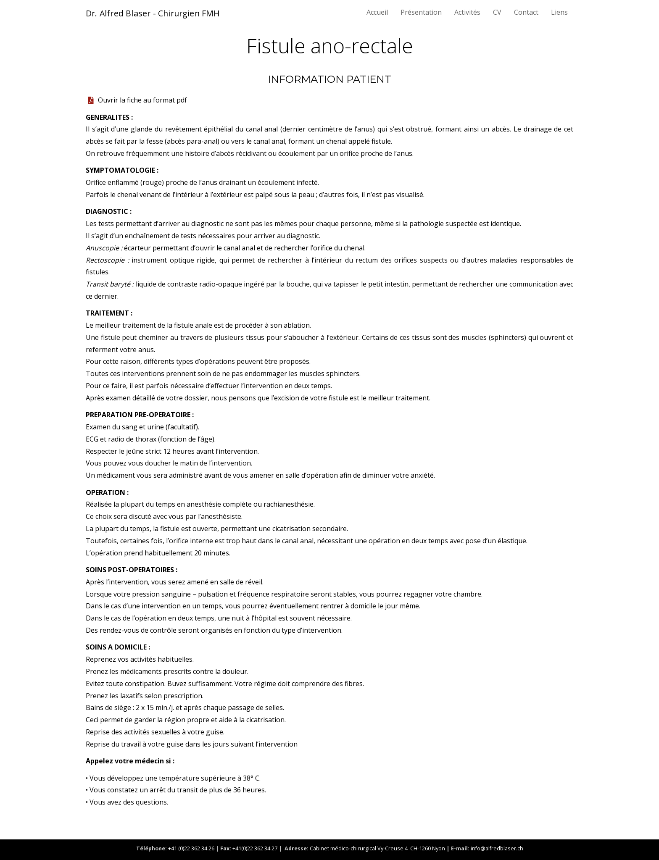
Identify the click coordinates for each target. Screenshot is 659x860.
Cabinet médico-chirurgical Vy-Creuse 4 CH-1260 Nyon (377, 848)
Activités (467, 12)
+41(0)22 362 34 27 (254, 848)
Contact (526, 12)
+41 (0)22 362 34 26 (192, 848)
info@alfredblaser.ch (497, 848)
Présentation (421, 12)
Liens (559, 12)
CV (497, 12)
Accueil (377, 12)
